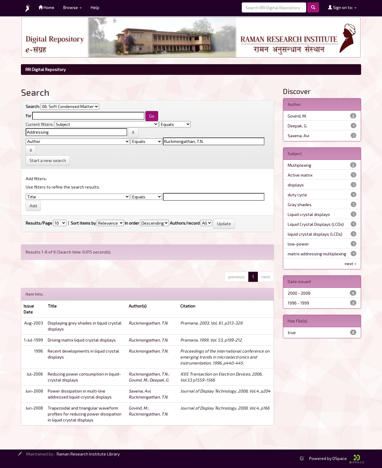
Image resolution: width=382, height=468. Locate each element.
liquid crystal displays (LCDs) (315, 234)
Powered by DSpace (336, 458)
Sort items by (83, 222)
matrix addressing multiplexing (317, 253)
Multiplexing (299, 165)
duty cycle (297, 194)
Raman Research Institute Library (88, 453)
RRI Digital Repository (45, 69)
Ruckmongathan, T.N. (148, 322)
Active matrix (300, 174)
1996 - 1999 (298, 302)
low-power (298, 243)
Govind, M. (138, 379)
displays (296, 184)
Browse (72, 7)
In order (132, 222)
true (292, 332)
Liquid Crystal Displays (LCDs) (316, 224)
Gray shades (300, 204)
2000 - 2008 (299, 293)
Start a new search (48, 160)
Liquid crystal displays (309, 214)
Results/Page (39, 222)
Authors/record (185, 222)
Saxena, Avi (139, 390)
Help (95, 7)
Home (46, 7)
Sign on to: (342, 7)
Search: (33, 106)
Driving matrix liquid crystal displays (82, 339)
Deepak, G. (159, 379)
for (28, 115)
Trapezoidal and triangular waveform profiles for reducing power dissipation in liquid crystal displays (84, 413)
